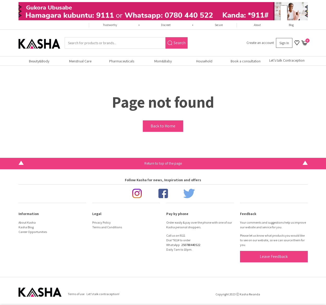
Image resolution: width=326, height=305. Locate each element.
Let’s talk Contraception (287, 60)
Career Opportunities (33, 232)
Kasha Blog (26, 227)
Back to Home (163, 126)
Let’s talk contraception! (103, 294)
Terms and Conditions (107, 227)
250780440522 (190, 245)
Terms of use (76, 294)
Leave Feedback (274, 256)
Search (177, 43)
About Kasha (27, 222)
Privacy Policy (101, 222)
